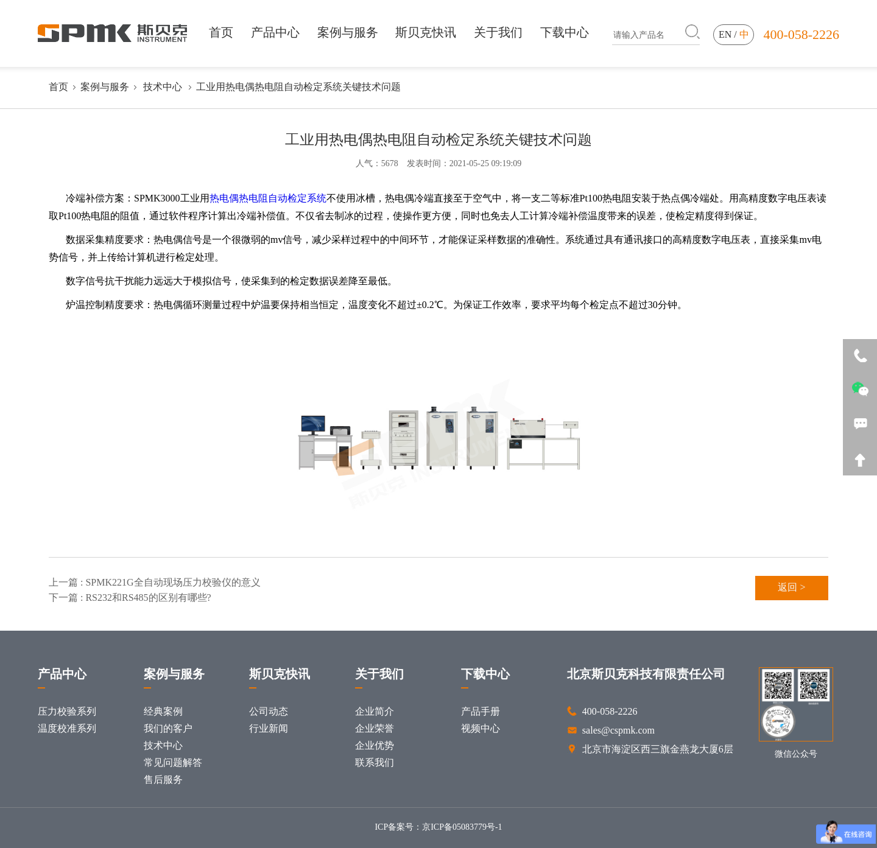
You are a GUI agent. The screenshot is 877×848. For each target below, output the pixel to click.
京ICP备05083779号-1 (462, 827)
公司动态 (268, 712)
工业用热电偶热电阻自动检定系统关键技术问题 (298, 87)
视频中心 (480, 729)
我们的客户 (168, 729)
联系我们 (374, 763)
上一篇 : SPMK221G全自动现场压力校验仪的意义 (155, 583)
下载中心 (564, 32)
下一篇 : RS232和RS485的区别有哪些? (130, 598)
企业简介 (374, 712)
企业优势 (374, 746)
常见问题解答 (173, 763)
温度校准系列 (67, 729)
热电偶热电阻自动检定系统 (268, 199)
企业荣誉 (374, 729)
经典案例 (163, 712)
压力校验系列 (67, 712)
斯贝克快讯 (425, 32)
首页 (221, 32)
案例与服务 (347, 32)
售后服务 (163, 780)
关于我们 (498, 32)
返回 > (791, 588)
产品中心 (275, 32)
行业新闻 (268, 729)
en (725, 35)
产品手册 (480, 712)
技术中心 (162, 87)
